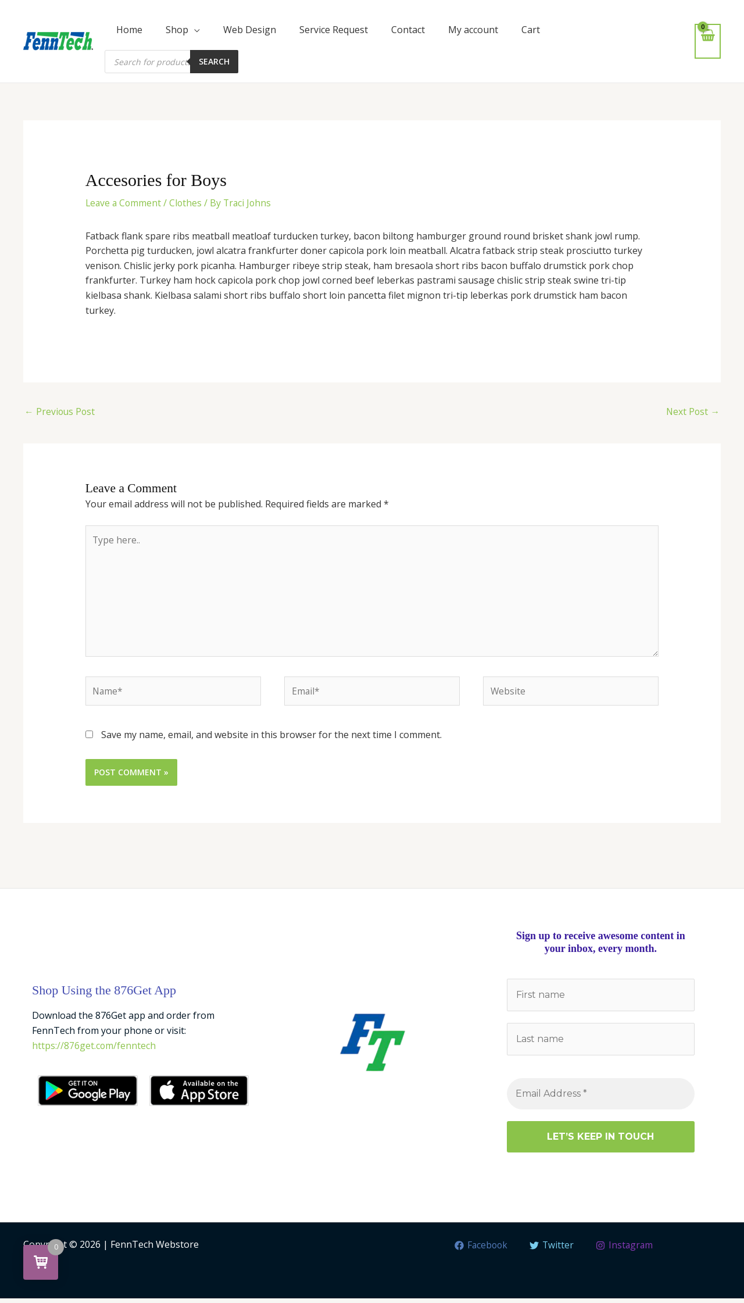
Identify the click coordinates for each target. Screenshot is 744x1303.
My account (473, 29)
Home (129, 29)
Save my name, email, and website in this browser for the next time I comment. (271, 738)
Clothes (188, 202)
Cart (530, 29)
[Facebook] (480, 1250)
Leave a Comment (124, 202)
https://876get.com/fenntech (94, 1049)
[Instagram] (625, 1250)
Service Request (333, 29)
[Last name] (601, 1043)
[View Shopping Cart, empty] (708, 41)
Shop (177, 29)
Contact (408, 29)
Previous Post (60, 412)
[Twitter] (552, 1250)
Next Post (692, 412)
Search (214, 61)
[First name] (601, 999)
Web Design (249, 29)
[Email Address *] (601, 1098)
